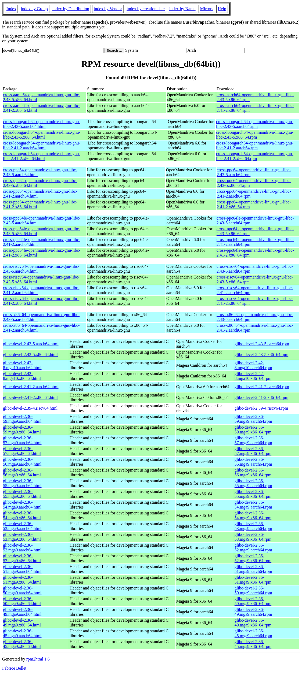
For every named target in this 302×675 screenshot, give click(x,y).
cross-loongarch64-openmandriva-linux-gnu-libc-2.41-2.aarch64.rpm (254, 145)
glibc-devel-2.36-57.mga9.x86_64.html (22, 451)
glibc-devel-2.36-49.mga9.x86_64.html (22, 622)
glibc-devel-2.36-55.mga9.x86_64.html (22, 494)
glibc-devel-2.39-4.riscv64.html (30, 408)
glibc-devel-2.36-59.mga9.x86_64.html (22, 429)
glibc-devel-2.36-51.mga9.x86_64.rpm (253, 579)
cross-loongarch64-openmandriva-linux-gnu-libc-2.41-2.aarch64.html (41, 145)
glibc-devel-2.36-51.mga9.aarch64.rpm (253, 569)
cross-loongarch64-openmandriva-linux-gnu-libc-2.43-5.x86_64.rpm (254, 134)
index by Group (34, 8)
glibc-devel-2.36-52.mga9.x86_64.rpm (253, 558)
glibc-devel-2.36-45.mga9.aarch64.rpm (253, 633)
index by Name (182, 8)
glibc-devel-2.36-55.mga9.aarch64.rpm (253, 483)
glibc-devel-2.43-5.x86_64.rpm (261, 354)
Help (222, 8)
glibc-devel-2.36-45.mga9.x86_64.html (22, 644)
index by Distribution (70, 8)
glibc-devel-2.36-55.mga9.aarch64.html (22, 483)
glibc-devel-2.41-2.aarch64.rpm (262, 386)
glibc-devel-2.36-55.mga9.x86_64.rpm (253, 494)
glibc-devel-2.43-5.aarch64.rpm (262, 344)
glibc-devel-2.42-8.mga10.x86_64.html (22, 376)
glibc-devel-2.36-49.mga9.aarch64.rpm (253, 612)
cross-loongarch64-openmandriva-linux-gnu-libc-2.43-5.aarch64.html (41, 124)
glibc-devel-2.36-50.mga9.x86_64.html (22, 601)
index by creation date (146, 8)
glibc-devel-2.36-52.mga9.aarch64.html (22, 547)
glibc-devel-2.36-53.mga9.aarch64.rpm (253, 526)
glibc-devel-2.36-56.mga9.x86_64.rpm (253, 472)
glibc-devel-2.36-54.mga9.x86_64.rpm (253, 515)
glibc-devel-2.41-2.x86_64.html (30, 397)
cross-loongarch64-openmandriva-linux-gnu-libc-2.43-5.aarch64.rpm (254, 124)
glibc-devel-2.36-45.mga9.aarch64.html (22, 633)
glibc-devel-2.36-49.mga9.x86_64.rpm (253, 622)
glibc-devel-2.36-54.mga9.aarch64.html (22, 504)
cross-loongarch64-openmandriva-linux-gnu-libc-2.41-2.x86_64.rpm (254, 156)
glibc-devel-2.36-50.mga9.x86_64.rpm (253, 601)
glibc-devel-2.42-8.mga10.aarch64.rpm (253, 365)
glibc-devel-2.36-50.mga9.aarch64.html (22, 590)
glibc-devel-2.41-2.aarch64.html (31, 386)
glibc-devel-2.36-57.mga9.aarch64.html (22, 440)
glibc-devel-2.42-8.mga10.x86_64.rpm (253, 376)
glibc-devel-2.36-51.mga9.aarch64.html (22, 569)
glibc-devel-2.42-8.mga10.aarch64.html (22, 365)
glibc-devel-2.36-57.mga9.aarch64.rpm (253, 440)
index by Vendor (108, 8)
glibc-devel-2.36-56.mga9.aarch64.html (22, 461)
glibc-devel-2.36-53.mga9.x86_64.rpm (253, 537)
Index (11, 8)
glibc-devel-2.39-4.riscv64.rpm (261, 408)
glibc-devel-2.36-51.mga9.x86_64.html (22, 579)
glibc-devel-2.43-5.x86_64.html (30, 354)
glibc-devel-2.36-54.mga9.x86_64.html (22, 515)
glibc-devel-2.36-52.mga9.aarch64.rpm (253, 547)
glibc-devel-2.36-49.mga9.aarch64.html (22, 612)
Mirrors (206, 8)
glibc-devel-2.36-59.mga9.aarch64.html (22, 419)
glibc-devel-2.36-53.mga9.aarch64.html (22, 526)
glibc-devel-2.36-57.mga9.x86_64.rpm (253, 451)
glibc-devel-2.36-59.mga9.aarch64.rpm (253, 419)
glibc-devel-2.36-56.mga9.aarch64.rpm (253, 461)
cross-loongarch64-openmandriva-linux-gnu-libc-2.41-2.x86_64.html (41, 156)
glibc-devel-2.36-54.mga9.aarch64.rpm (253, 504)
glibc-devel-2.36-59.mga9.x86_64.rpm (253, 429)
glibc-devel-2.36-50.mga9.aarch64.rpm (253, 590)
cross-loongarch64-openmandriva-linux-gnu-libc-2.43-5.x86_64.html (41, 134)
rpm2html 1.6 (38, 659)
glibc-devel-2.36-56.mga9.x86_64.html (22, 472)
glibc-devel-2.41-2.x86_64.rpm (261, 397)
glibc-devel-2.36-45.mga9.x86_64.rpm (253, 644)
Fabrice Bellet (14, 668)
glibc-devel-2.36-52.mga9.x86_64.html (22, 558)
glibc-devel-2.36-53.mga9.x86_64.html (22, 537)
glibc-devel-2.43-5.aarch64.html (31, 344)
